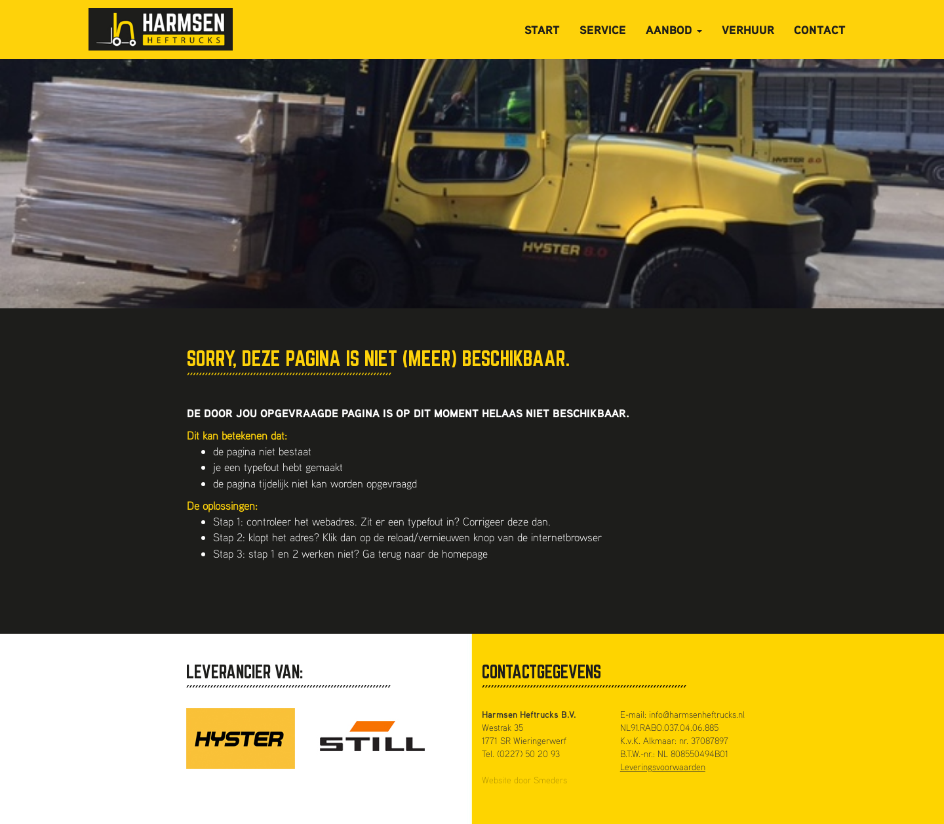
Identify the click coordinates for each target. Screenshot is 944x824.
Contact (820, 29)
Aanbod (674, 29)
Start (542, 29)
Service (603, 29)
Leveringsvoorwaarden (662, 766)
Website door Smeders (524, 779)
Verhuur (748, 29)
